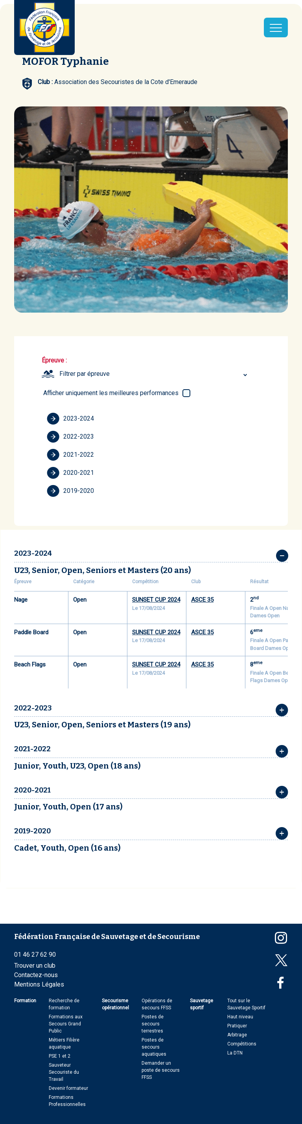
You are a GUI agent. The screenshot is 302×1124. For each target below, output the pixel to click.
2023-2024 (70, 418)
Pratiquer (237, 1026)
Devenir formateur (68, 1088)
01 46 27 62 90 (35, 954)
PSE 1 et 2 (59, 1056)
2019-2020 (70, 491)
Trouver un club (34, 965)
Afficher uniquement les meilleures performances (111, 393)
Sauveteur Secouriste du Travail (64, 1072)
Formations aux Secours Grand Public (66, 1024)
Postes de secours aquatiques (154, 1047)
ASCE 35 (202, 599)
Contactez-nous (36, 975)
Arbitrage (237, 1035)
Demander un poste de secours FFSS (161, 1070)
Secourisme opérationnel (115, 1004)
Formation (25, 1000)
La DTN (235, 1053)
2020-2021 (70, 473)
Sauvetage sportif (201, 1004)
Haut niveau (240, 1017)
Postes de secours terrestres (153, 1024)
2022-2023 (70, 436)
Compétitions (241, 1044)
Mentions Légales (39, 984)
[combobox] (154, 374)
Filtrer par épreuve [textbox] (84, 373)
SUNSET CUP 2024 (156, 599)
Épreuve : (54, 360)
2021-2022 (70, 455)
